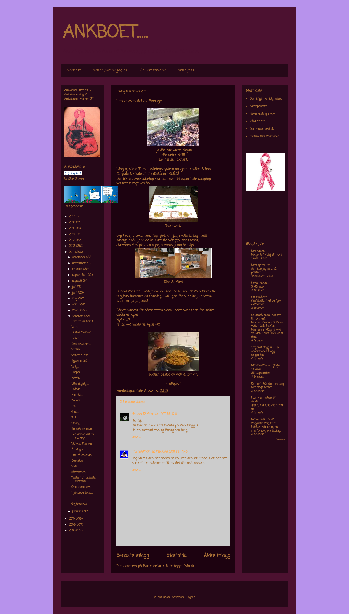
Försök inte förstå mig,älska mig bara (263, 421)
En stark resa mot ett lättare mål (266, 317)
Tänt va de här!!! (82, 321)
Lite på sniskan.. (82, 455)
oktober (77, 269)
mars (76, 310)
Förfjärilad (257, 355)
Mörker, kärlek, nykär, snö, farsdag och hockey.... (266, 429)
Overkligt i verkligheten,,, (266, 99)
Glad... (75, 412)
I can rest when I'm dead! (264, 400)
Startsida (176, 555)
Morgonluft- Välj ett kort (266, 255)
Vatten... (76, 349)
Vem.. (74, 327)
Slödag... (76, 423)
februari (78, 316)
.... (72, 498)
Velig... (75, 367)
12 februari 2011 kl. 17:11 (160, 414)
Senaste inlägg (132, 555)
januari (77, 511)
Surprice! (77, 461)
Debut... (76, 338)
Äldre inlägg (217, 555)
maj (75, 299)
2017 (72, 216)
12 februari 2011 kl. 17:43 (169, 451)
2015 (72, 228)
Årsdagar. (77, 450)
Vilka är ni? (257, 121)
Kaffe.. (75, 378)
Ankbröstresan (153, 70)
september (80, 275)
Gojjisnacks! (79, 504)
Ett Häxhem (259, 297)
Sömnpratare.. (259, 106)
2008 (72, 530)
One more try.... (81, 487)
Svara (136, 437)
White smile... (80, 355)
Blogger (190, 597)
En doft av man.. (82, 429)
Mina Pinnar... (260, 283)
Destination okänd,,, (262, 129)
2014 (72, 234)
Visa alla (280, 439)
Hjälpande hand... (82, 493)
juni (75, 293)
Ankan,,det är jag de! (110, 70)
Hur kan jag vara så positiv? (263, 271)
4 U (73, 418)
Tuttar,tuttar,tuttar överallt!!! (84, 479)
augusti (77, 281)
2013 (72, 240)
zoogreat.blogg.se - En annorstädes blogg (265, 350)
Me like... (77, 395)
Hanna (137, 414)
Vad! (74, 466)
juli (74, 287)
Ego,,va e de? (79, 361)
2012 (72, 246)
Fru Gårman (141, 451)
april (75, 304)
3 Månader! (258, 287)
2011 (72, 252)
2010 (72, 519)
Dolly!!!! (75, 401)
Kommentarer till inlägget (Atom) (168, 566)
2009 (73, 525)
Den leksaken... (81, 344)
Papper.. (76, 372)
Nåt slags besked (261, 387)
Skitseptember (260, 373)
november (79, 263)
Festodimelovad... (82, 333)
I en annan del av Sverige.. (82, 436)
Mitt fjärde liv (260, 265)
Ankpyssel (186, 70)
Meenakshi (258, 251)
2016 (72, 222)
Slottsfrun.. (78, 472)
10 (86, 95)
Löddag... (76, 389)
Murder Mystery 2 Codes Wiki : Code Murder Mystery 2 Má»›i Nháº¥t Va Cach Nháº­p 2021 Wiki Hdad (267, 330)
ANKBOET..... (105, 33)
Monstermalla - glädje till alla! (265, 367)
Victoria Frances (81, 444)
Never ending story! (262, 114)
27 (92, 99)
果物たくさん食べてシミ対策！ (267, 407)
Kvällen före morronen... (265, 136)
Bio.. (73, 406)
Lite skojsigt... (80, 384)
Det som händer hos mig (267, 384)
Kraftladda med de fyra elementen (266, 303)
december (79, 257)
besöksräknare (74, 179)
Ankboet (73, 70)
